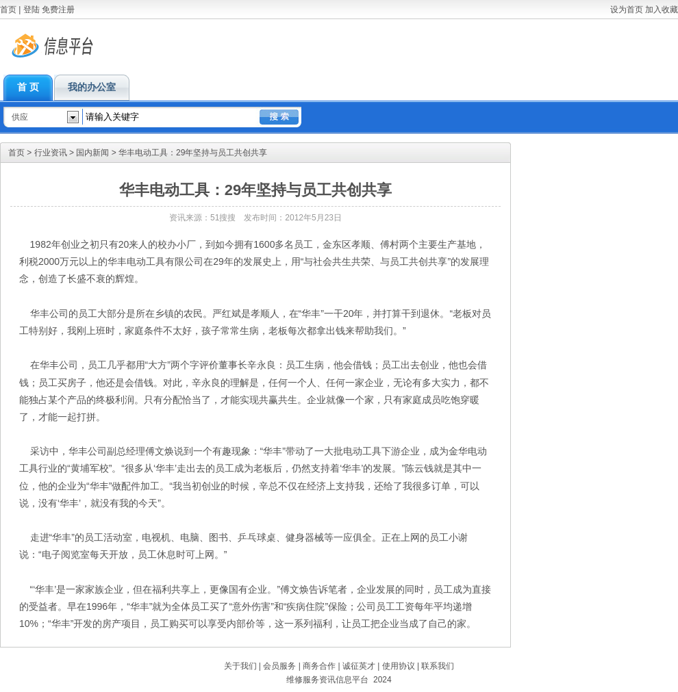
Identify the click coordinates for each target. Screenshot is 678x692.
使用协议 (398, 666)
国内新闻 (92, 152)
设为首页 (626, 9)
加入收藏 (661, 9)
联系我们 (437, 666)
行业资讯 (50, 152)
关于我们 (240, 666)
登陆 (31, 9)
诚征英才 (358, 666)
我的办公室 (92, 87)
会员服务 (279, 666)
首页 (8, 9)
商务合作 (319, 666)
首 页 (28, 87)
